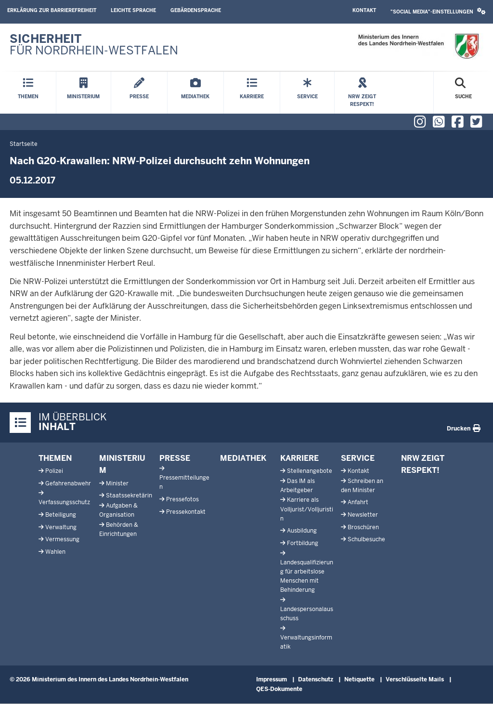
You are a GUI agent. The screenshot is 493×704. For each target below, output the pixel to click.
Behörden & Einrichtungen (118, 529)
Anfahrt (358, 502)
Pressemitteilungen (184, 482)
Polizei (54, 471)
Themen (55, 458)
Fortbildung (302, 543)
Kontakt (364, 10)
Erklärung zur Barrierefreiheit (51, 10)
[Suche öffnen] (463, 93)
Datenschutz (315, 679)
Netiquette (359, 679)
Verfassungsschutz (64, 502)
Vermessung (62, 539)
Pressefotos (182, 499)
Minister (117, 483)
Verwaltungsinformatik (306, 642)
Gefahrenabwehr (68, 483)
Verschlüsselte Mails (415, 679)
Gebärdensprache (195, 10)
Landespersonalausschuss (306, 613)
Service (358, 458)
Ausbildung (302, 531)
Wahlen (55, 552)
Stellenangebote (309, 471)
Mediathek (243, 458)
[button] (438, 12)
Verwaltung (61, 527)
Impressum (271, 679)
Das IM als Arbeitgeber (297, 485)
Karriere (299, 458)
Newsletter (363, 515)
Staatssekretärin (129, 495)
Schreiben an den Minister (362, 485)
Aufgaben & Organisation (118, 510)
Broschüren (363, 527)
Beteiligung (60, 515)
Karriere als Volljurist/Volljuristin (306, 509)
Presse (174, 458)
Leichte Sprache (133, 10)
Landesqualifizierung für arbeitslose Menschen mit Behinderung (306, 576)
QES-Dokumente (279, 689)
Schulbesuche (366, 539)
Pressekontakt (186, 512)
